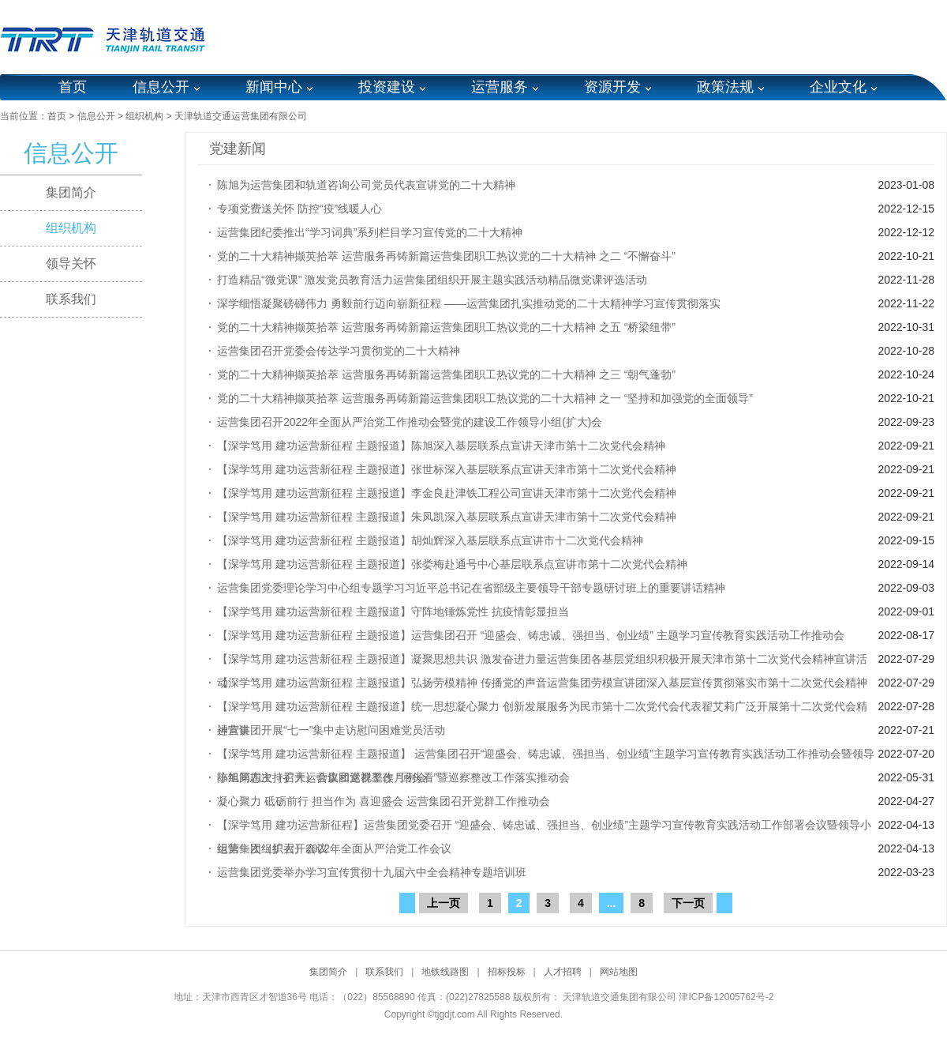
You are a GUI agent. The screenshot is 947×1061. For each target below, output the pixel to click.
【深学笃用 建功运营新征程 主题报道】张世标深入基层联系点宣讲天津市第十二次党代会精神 (446, 469)
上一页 (443, 903)
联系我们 (71, 299)
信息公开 (161, 87)
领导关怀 (71, 263)
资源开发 (612, 87)
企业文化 (838, 87)
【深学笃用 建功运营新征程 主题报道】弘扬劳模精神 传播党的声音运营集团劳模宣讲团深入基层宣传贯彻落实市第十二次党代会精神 (542, 682)
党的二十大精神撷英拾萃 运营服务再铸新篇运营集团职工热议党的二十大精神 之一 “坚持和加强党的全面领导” (485, 398)
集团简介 (71, 192)
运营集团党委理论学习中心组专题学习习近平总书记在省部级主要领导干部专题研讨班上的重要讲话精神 (471, 587)
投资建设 (386, 87)
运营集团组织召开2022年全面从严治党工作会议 (334, 848)
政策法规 (725, 87)
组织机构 (144, 116)
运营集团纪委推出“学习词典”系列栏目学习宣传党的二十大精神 (369, 232)
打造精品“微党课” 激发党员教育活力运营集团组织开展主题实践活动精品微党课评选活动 (432, 279)
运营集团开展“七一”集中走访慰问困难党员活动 (331, 730)
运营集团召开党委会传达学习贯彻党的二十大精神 (338, 350)
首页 (72, 87)
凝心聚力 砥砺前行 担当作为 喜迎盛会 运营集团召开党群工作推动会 (383, 801)
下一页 (688, 903)
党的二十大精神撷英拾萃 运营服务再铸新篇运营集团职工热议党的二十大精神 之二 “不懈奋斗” (446, 256)
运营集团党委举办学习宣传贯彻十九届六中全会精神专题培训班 (371, 872)
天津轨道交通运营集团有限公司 (240, 116)
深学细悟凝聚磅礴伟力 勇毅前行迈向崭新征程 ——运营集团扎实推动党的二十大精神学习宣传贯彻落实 (469, 303)
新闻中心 (273, 87)
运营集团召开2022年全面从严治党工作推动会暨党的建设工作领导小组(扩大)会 (409, 422)
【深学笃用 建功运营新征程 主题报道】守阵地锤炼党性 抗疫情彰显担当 (393, 611)
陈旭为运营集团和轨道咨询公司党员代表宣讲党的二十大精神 (366, 185)
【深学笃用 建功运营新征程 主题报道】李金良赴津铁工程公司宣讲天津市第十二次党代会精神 (446, 493)
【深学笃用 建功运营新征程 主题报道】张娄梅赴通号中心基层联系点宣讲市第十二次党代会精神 (452, 564)
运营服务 (499, 87)
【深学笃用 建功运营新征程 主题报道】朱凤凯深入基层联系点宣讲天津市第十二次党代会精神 (446, 516)
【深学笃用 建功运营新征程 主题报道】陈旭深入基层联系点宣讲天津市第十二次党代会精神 (441, 445)
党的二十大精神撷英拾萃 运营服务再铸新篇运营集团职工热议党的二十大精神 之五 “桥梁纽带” (446, 327)
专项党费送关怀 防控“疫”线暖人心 (299, 208)
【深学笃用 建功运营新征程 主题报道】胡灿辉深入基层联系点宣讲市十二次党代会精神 (430, 540)
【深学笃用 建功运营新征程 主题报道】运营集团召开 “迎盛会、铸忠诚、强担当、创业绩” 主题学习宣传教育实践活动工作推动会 (530, 635)
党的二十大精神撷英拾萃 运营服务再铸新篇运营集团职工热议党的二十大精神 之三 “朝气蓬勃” (446, 374)
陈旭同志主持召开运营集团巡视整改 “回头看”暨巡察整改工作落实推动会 (393, 777)
